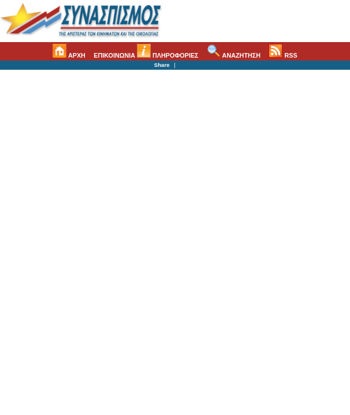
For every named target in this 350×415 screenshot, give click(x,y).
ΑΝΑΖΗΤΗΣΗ (233, 55)
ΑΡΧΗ (69, 55)
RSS (283, 55)
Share (162, 65)
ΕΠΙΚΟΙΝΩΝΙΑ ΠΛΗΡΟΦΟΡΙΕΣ (146, 55)
